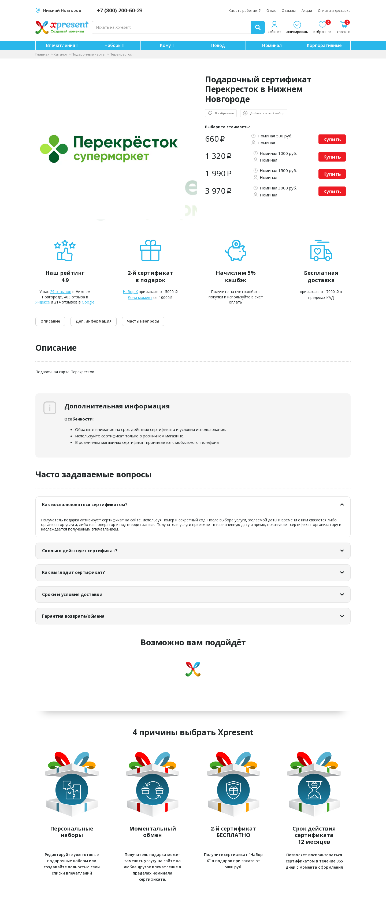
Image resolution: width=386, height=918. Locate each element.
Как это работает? (245, 10)
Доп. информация (105, 326)
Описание (54, 326)
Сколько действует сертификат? (89, 558)
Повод (219, 45)
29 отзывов (60, 291)
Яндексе (42, 302)
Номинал (272, 45)
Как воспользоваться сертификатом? (97, 511)
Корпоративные (324, 45)
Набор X (130, 291)
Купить (332, 139)
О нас (271, 10)
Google (88, 302)
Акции (307, 10)
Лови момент (140, 297)
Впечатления (62, 45)
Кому (167, 45)
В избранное (224, 113)
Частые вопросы (163, 326)
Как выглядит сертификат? (82, 581)
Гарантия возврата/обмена (82, 628)
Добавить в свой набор (265, 113)
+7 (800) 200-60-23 (120, 10)
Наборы (114, 45)
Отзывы (289, 10)
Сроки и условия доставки (81, 605)
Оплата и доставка (334, 10)
